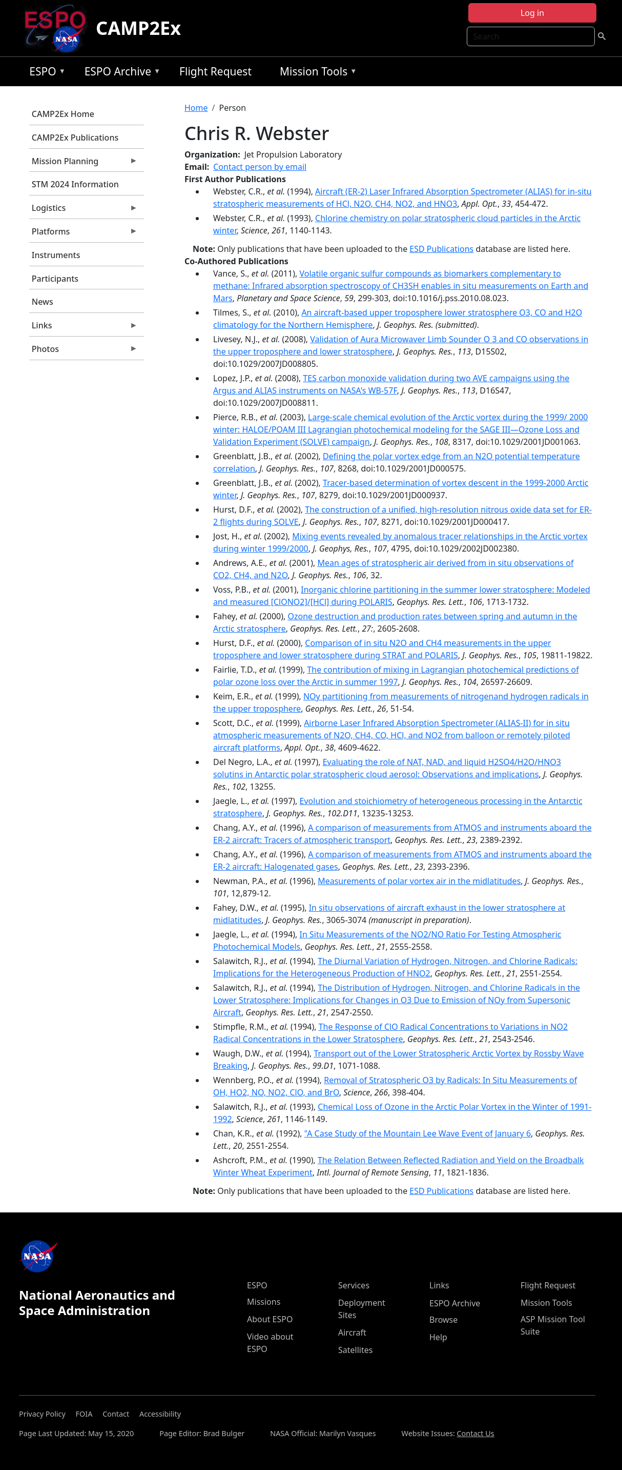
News (42, 301)
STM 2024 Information (75, 184)
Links (83, 328)
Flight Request (215, 71)
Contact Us (475, 1433)
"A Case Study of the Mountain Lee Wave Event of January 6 (417, 1133)
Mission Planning (83, 163)
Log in (532, 12)
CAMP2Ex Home (63, 114)
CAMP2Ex (138, 28)
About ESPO (270, 1319)
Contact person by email (259, 166)
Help (438, 1337)
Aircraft (352, 1332)
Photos (83, 351)
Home (196, 107)
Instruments (56, 255)
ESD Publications (441, 248)
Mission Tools (316, 73)
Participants (55, 278)
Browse (443, 1319)
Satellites (355, 1350)
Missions (263, 1301)
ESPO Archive (120, 73)
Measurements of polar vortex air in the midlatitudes (419, 881)
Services (353, 1285)
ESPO (45, 73)
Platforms (83, 234)
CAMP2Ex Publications (75, 137)
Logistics (83, 210)
